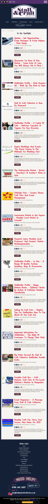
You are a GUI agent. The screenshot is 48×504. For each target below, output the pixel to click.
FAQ (24, 457)
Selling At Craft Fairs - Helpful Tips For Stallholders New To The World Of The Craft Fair (29, 312)
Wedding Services (24, 469)
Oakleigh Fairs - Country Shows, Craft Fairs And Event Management (29, 195)
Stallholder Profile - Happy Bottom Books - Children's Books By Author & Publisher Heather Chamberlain (29, 289)
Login (10, 1)
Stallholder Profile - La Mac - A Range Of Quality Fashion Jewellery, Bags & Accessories (29, 264)
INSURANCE (29, 25)
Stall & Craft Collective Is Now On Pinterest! (28, 104)
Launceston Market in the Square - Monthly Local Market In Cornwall (29, 218)
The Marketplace (23, 22)
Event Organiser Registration (24, 451)
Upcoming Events (24, 453)
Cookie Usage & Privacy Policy (24, 473)
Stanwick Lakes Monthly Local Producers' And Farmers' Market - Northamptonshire (29, 241)
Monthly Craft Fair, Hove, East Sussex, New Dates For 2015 (28, 421)
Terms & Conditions (24, 471)
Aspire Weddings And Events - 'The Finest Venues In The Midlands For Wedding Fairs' (28, 149)
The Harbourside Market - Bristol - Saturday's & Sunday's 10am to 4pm (29, 173)
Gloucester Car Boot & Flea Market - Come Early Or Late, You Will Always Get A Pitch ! (28, 63)
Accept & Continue (27, 502)
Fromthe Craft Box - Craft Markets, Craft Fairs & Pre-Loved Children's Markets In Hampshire (29, 380)
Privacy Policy (34, 499)
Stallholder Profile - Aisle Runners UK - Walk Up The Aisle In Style (30, 84)
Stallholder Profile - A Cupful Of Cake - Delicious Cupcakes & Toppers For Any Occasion (29, 126)
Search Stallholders (24, 450)
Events (30, 22)
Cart (14, 1)
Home (7, 22)
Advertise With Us (39, 22)
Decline (18, 502)
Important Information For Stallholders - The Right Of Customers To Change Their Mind (29, 335)
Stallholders (14, 22)
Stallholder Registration (24, 448)
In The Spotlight (20, 25)
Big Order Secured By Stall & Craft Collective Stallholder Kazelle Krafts (29, 357)
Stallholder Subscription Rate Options (24, 465)
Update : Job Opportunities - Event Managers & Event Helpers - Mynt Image (29, 41)
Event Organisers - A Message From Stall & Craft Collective (28, 401)
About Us (24, 463)
